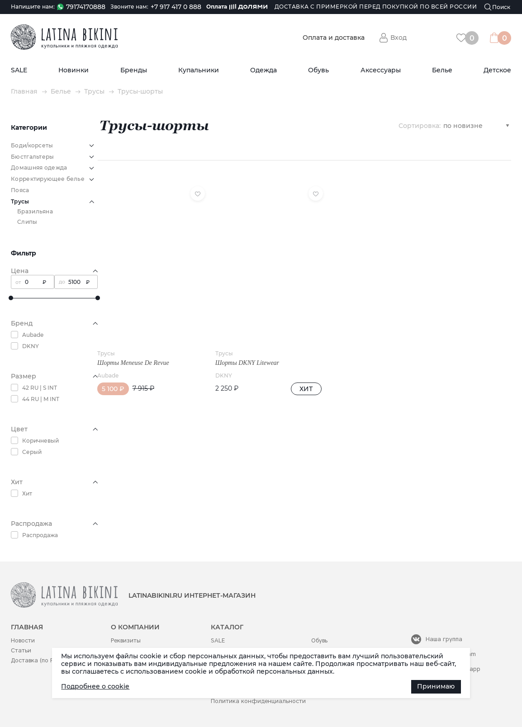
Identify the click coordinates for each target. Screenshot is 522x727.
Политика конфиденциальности (258, 701)
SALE (19, 70)
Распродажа (40, 535)
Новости (23, 640)
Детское (497, 70)
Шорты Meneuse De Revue (133, 349)
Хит (27, 493)
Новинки (73, 70)
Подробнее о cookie (95, 686)
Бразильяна (35, 211)
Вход (398, 37)
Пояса (20, 190)
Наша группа (444, 639)
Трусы (94, 91)
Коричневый (40, 440)
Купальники (198, 70)
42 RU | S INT (39, 387)
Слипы (27, 221)
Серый (32, 451)
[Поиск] (497, 7)
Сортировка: (420, 125)
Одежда (263, 70)
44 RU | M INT (40, 399)
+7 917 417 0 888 (176, 7)
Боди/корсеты (32, 145)
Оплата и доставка (334, 38)
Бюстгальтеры (32, 156)
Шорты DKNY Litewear (238, 349)
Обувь (318, 70)
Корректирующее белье (48, 178)
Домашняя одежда (39, 167)
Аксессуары (381, 70)
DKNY (30, 346)
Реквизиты (126, 640)
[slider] (11, 298)
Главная (24, 91)
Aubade (32, 334)
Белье (442, 70)
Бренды (133, 70)
